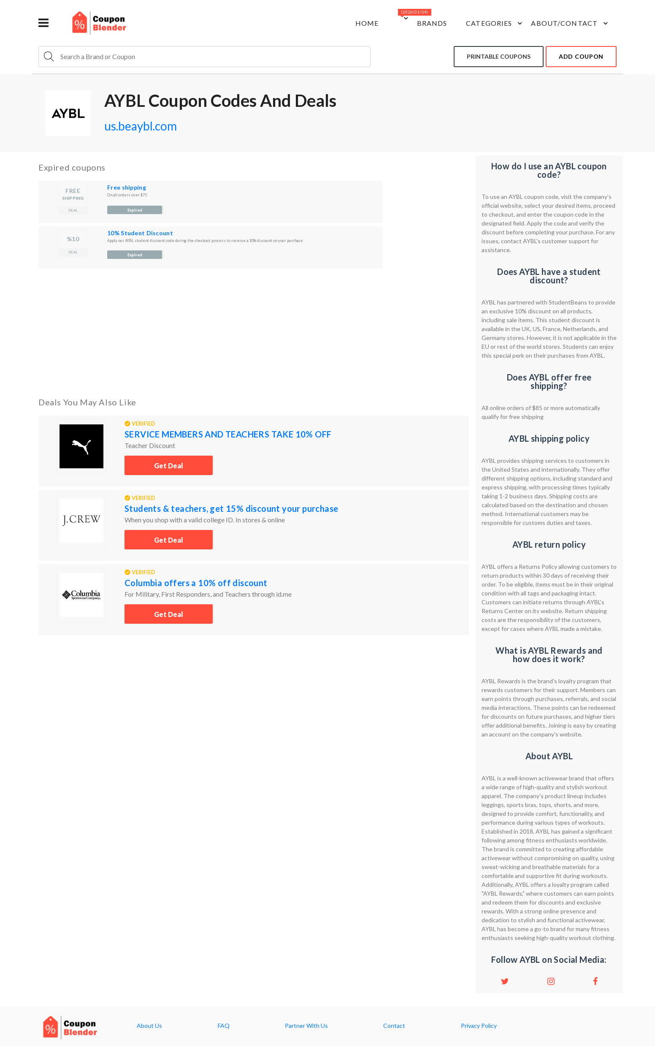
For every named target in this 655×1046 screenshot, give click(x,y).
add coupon (581, 56)
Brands (432, 23)
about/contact (570, 23)
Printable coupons (498, 56)
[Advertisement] (253, 331)
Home (367, 23)
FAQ (224, 1026)
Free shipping (126, 187)
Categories (495, 23)
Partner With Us (306, 1026)
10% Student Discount (140, 232)
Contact (394, 1026)
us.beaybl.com (140, 126)
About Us (149, 1026)
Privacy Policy (479, 1026)
